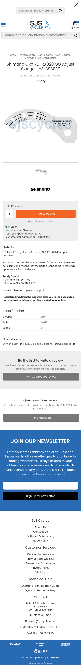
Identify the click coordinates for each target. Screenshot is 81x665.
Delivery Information (40, 554)
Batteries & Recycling (40, 536)
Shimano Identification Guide (40, 586)
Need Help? (40, 540)
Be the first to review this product (40, 75)
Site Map (40, 572)
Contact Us (40, 532)
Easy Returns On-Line (40, 559)
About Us (40, 527)
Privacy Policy (40, 568)
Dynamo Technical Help (40, 590)
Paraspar (48, 663)
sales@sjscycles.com (42, 621)
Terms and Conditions (40, 563)
